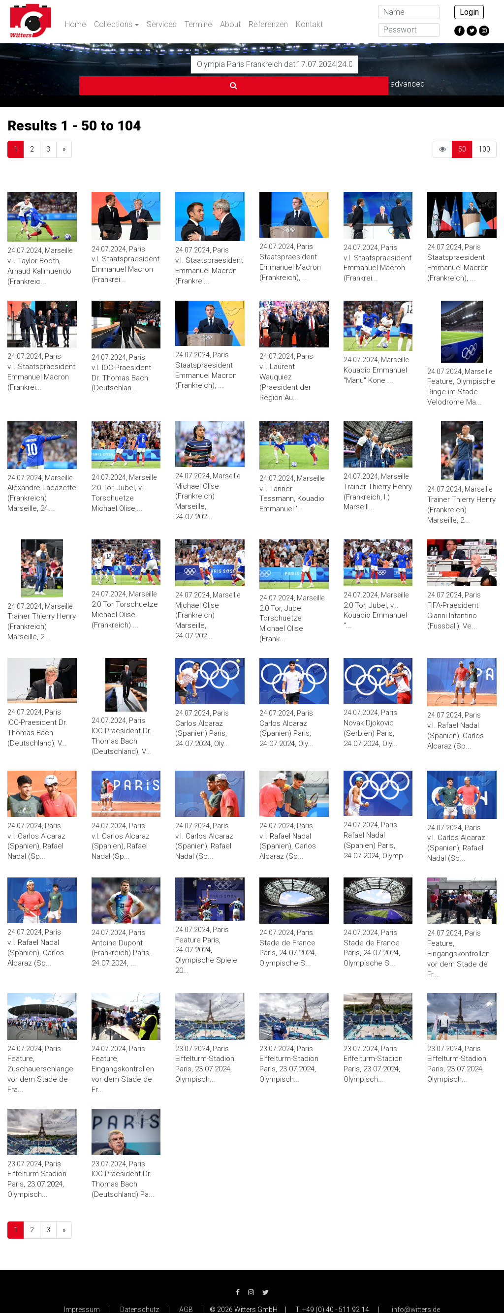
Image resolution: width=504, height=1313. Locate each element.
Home (75, 24)
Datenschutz (139, 1288)
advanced (382, 63)
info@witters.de (416, 1288)
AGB (186, 1288)
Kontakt (309, 24)
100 (484, 128)
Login (469, 12)
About (230, 24)
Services (162, 24)
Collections (113, 24)
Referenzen (268, 24)
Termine (198, 24)
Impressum (82, 1288)
